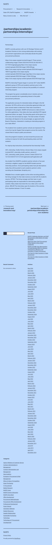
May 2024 (30, 323)
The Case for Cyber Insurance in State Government (38, 254)
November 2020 (32, 418)
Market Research (8, 488)
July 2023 (30, 346)
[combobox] (13, 233)
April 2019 (30, 450)
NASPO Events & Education (10, 492)
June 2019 (30, 448)
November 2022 (32, 365)
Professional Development (10, 504)
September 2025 (32, 287)
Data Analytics (7, 474)
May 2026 (30, 268)
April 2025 (30, 298)
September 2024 (32, 314)
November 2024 (32, 310)
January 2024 (31, 333)
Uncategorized (7, 522)
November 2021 (32, 392)
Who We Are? (24, 16)
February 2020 (31, 438)
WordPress (17, 538)
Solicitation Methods (9, 508)
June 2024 (30, 321)
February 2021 (31, 411)
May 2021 (30, 404)
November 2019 (32, 443)
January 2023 (31, 360)
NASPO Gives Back (8, 495)
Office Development (8, 497)
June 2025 (30, 293)
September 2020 (32, 422)
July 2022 (30, 374)
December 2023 (32, 335)
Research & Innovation (23, 9)
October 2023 (31, 340)
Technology (6, 518)
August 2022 (31, 372)
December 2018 (32, 452)
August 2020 (31, 425)
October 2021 (31, 395)
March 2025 (31, 300)
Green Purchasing (8, 483)
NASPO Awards (29, 12)
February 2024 (31, 330)
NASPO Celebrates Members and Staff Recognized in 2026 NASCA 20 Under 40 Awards (38, 238)
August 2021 (31, 397)
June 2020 (30, 429)
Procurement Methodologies (11, 499)
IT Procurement (7, 485)
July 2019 (30, 445)
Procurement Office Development (12, 502)
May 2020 (30, 432)
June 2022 (30, 376)
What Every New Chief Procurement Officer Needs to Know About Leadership (37, 243)
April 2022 (30, 381)
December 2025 (32, 280)
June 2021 (30, 402)
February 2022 (31, 386)
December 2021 (32, 390)
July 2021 (30, 399)
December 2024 (32, 307)
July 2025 (30, 291)
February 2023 (31, 358)
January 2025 (31, 305)
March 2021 (31, 409)
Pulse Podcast (7, 506)
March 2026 (31, 273)
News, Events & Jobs (9, 16)
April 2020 (30, 434)
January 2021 (31, 413)
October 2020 (31, 420)
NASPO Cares (7, 490)
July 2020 (30, 427)
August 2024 (31, 316)
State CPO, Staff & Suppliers (11, 12)
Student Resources (8, 511)
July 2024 (30, 319)
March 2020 (31, 436)
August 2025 (31, 289)
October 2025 (31, 284)
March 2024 (31, 328)
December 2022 (32, 363)
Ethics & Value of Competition (11, 481)
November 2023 (32, 337)
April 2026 (30, 270)
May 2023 (30, 351)
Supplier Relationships (9, 513)
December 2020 (32, 415)
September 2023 (32, 342)
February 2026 (31, 275)
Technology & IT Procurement (11, 520)
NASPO (6, 4)
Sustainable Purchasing (9, 515)
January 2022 (31, 388)
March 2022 (31, 383)
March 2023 (31, 356)
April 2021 (30, 406)
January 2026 (31, 277)
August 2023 (31, 344)
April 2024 (30, 326)
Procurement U (7, 9)
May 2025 (30, 296)
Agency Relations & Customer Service (13, 462)
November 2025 (32, 282)
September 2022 (32, 369)
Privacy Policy (7, 535)
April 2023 (30, 353)
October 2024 (31, 312)
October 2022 (31, 367)
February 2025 (31, 303)
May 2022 (30, 379)
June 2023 (30, 349)
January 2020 (31, 441)
